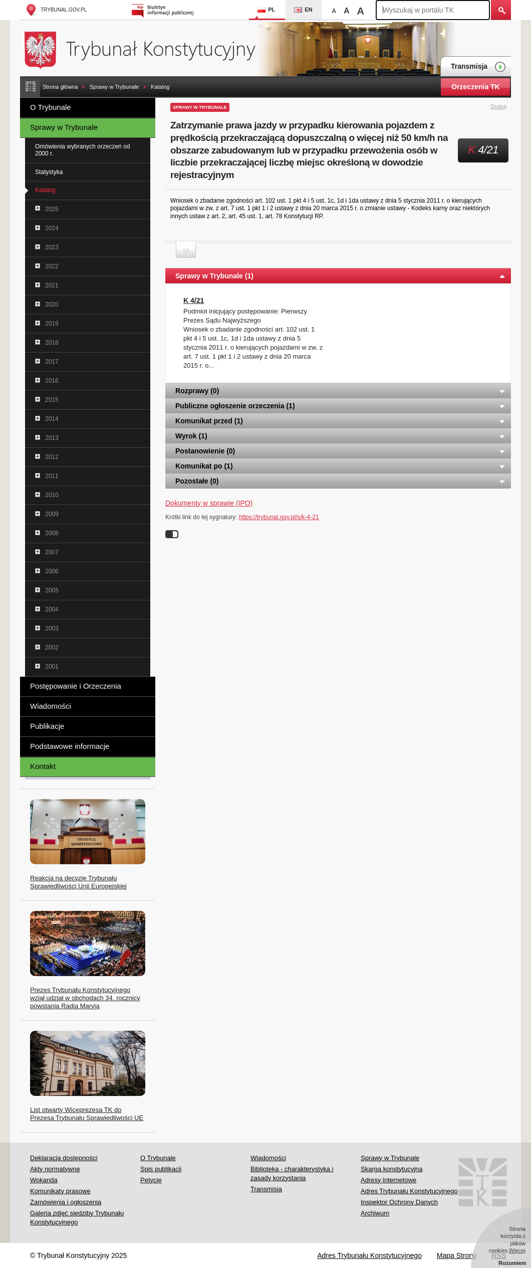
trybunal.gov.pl (56, 10)
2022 (52, 266)
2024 (52, 228)
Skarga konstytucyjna (392, 1169)
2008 (52, 533)
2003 (52, 628)
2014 (52, 418)
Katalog (160, 87)
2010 (52, 495)
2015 (52, 399)
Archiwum (375, 1213)
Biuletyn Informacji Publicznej (164, 10)
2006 (52, 571)
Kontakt (43, 766)
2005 (52, 590)
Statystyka (49, 172)
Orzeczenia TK (475, 87)
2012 (52, 456)
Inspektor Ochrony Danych (399, 1202)
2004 (52, 609)
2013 (52, 437)
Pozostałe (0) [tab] (340, 481)
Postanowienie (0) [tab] (340, 451)
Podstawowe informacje (69, 746)
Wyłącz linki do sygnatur (171, 534)
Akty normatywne (55, 1169)
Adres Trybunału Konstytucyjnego (409, 1191)
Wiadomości (50, 706)
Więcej (517, 1250)
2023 (52, 247)
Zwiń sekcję (186, 250)
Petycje (151, 1180)
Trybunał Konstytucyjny (145, 49)
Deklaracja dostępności (63, 1158)
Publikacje (47, 726)
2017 (52, 361)
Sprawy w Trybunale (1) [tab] (340, 276)
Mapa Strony (456, 1255)
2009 (52, 514)
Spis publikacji (160, 1169)
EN (303, 10)
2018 (52, 342)
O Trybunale (50, 107)
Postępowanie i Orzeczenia (75, 686)
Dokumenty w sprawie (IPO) (208, 503)
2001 (52, 666)
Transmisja (478, 67)
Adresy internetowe (388, 1180)
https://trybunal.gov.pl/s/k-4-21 (279, 517)
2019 (52, 323)
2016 (52, 380)
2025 (52, 209)
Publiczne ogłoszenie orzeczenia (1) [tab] (340, 406)
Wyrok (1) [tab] (340, 436)
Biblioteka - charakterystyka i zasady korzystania (291, 1173)
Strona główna (60, 87)
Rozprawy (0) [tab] (340, 391)
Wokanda (44, 1180)
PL (266, 10)
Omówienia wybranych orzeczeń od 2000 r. (82, 150)
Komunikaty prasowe (60, 1191)
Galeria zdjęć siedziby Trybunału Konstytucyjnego (77, 1217)
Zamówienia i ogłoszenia (65, 1202)
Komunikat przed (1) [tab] (340, 421)
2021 (52, 285)
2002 (52, 647)
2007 (52, 552)
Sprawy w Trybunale (114, 87)
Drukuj (504, 107)
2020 (52, 304)
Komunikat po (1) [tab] (340, 466)
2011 (52, 476)
